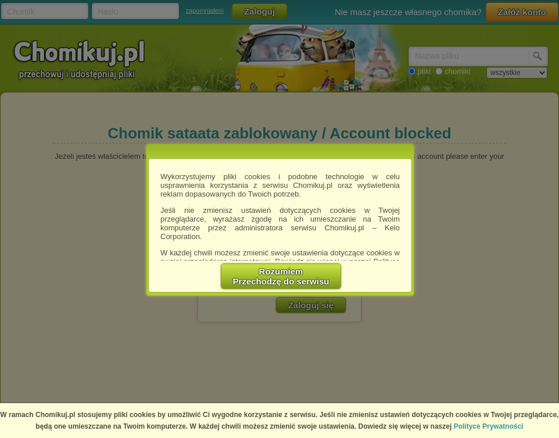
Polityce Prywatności (489, 426)
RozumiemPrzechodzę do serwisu (281, 276)
